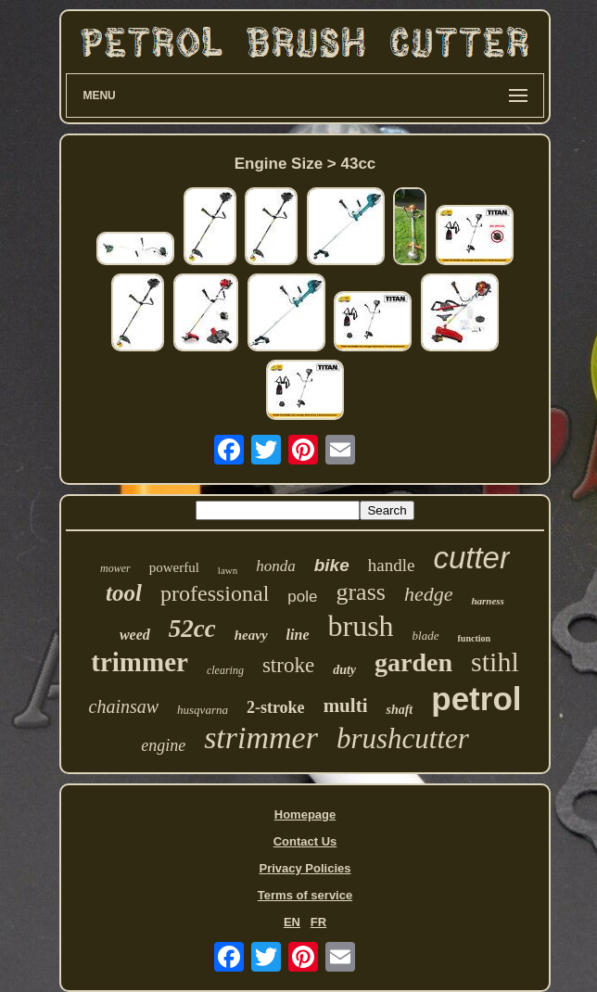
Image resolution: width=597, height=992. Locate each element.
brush (361, 625)
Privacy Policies (304, 868)
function (474, 638)
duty (344, 670)
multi (346, 705)
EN (292, 922)
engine (163, 745)
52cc (192, 628)
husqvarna (202, 710)
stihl (495, 661)
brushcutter (403, 738)
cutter (471, 558)
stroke (288, 665)
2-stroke (276, 707)
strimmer (261, 737)
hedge (428, 593)
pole (302, 596)
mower (115, 568)
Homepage (305, 814)
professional (214, 593)
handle (391, 565)
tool (124, 592)
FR (318, 922)
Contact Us (305, 841)
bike (331, 565)
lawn (227, 570)
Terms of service (305, 895)
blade (426, 635)
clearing (225, 670)
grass (360, 592)
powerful (174, 567)
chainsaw (124, 706)
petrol (476, 698)
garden (413, 662)
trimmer (139, 662)
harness (487, 600)
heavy (251, 635)
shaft (399, 710)
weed (135, 634)
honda (276, 566)
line (298, 634)
